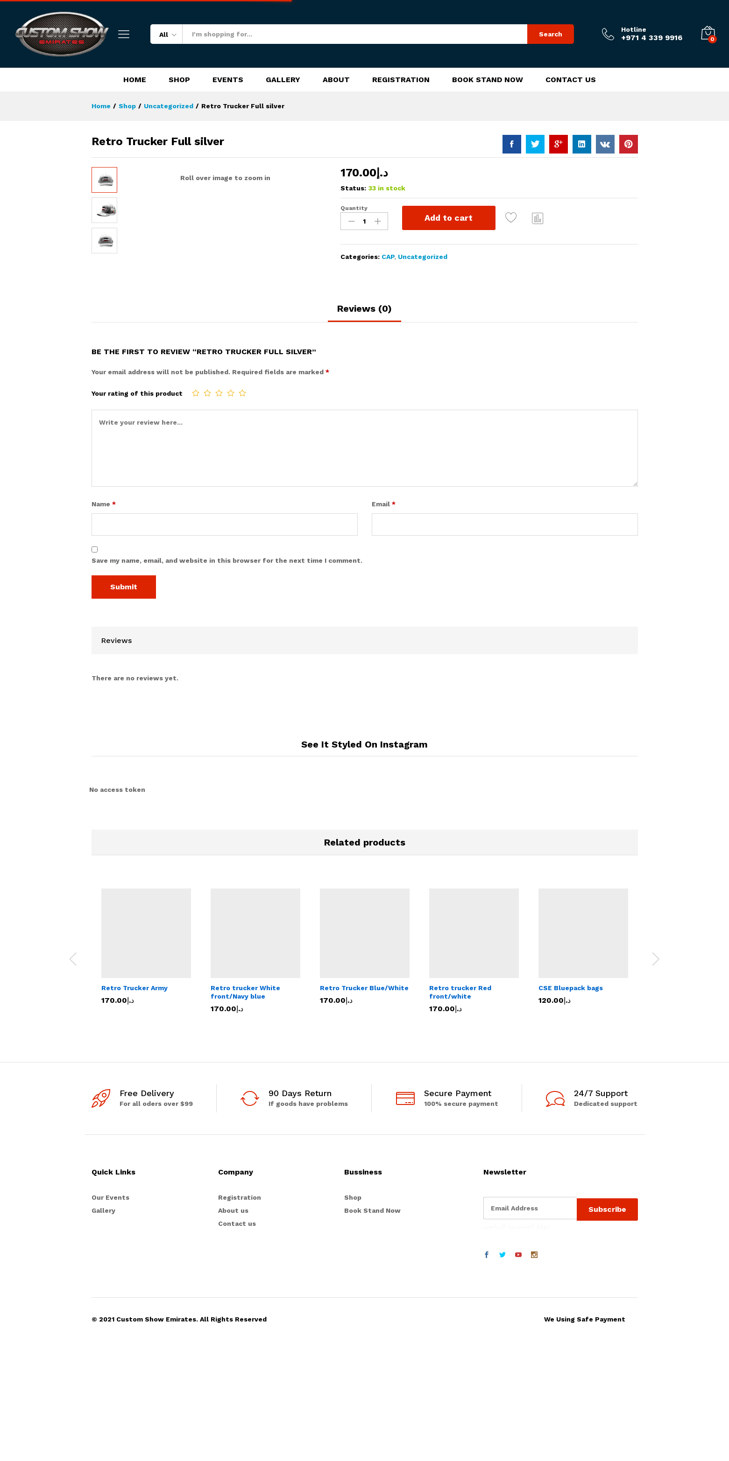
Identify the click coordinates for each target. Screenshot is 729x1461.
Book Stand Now (487, 80)
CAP (388, 256)
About (336, 80)
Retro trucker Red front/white (460, 1048)
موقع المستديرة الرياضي (516, 1278)
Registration (401, 80)
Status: (353, 188)
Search (550, 34)
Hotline (633, 29)
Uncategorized (422, 256)
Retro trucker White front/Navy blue (245, 1048)
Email (384, 560)
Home (134, 80)
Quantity (354, 208)
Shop (179, 80)
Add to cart (449, 218)
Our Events (110, 1253)
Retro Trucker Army (134, 1043)
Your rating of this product (137, 449)
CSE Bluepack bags (570, 1043)
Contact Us (570, 80)
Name (104, 560)
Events (227, 80)
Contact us (237, 1279)
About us (233, 1266)
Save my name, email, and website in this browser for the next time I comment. (227, 616)
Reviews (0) (364, 364)
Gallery (283, 80)
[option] (146, 1009)
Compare (538, 218)
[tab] (364, 368)
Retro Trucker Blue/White (364, 1043)
